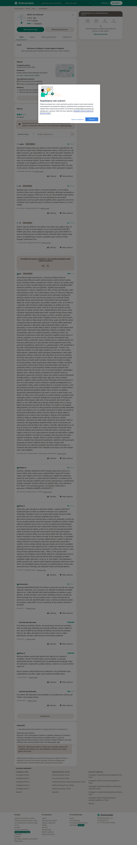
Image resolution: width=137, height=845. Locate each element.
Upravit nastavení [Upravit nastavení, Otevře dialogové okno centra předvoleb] (77, 119)
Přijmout (92, 119)
